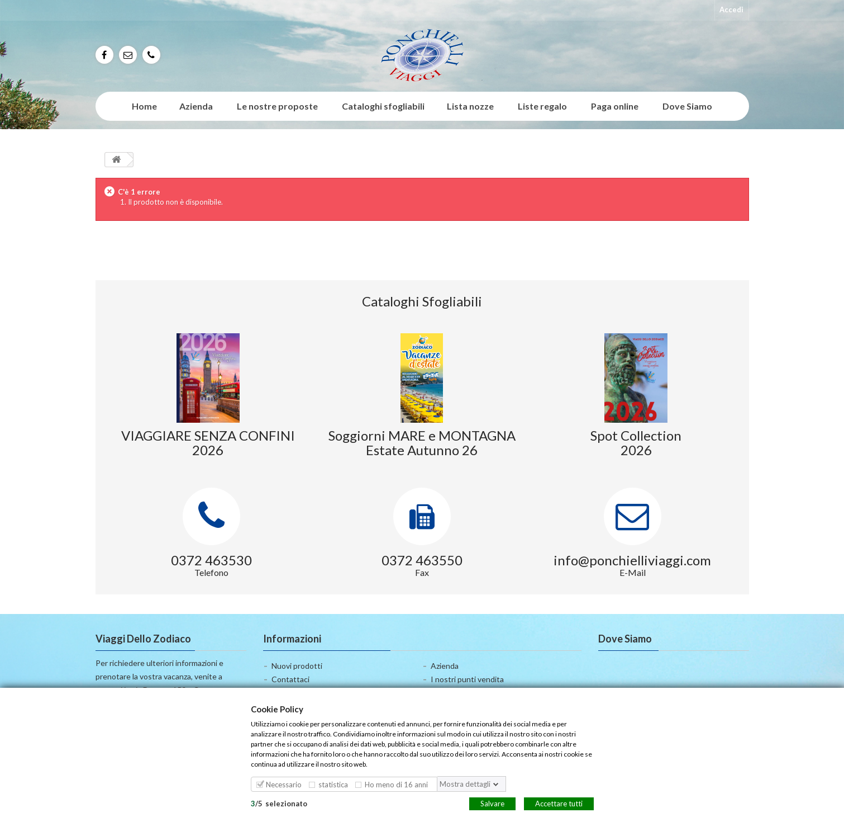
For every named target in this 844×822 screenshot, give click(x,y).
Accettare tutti (559, 803)
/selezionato (279, 803)
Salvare (492, 803)
